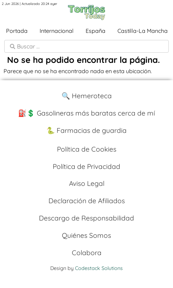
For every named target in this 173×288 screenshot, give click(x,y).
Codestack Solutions (99, 268)
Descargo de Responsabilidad (86, 218)
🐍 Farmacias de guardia (86, 130)
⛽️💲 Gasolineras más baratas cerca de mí (86, 113)
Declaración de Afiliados (86, 200)
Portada (17, 30)
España (95, 30)
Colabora (87, 252)
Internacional (57, 30)
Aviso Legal (86, 183)
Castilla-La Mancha (142, 30)
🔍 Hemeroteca (87, 96)
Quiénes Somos (86, 235)
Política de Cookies (86, 149)
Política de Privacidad (86, 166)
